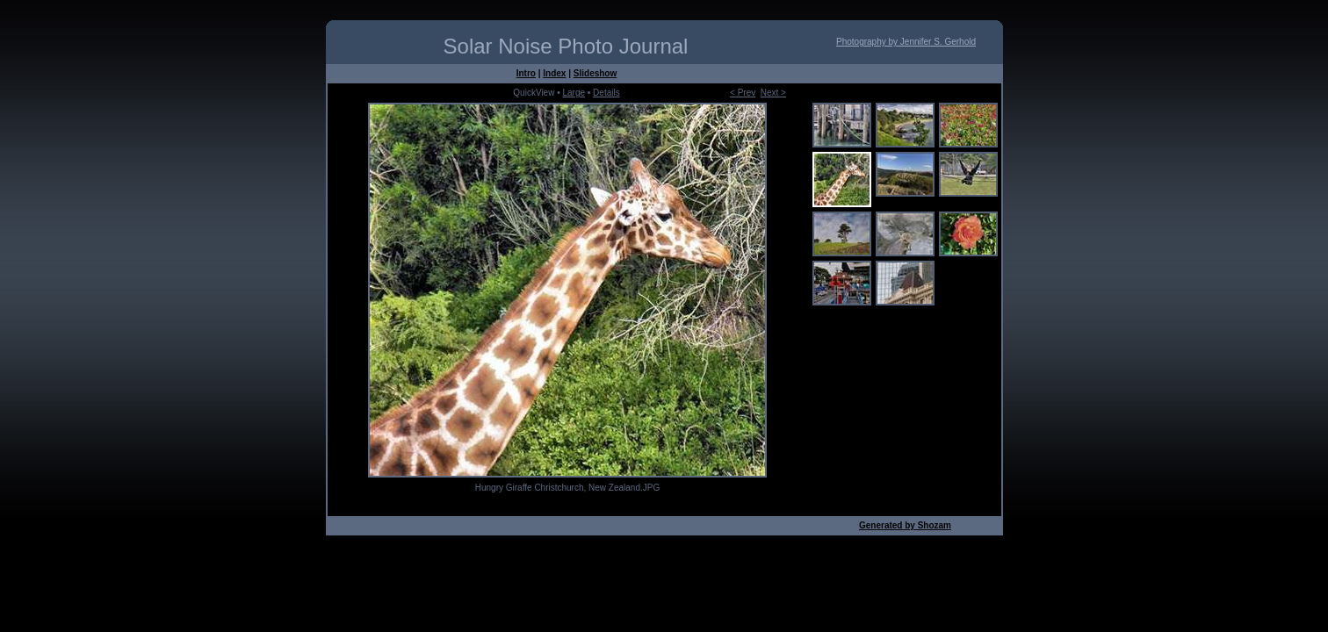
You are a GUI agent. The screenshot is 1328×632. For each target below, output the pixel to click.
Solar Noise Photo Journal (566, 46)
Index (554, 73)
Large (573, 92)
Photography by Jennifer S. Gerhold (906, 42)
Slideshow (595, 73)
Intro (526, 73)
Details (606, 92)
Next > (773, 92)
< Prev (742, 92)
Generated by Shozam (905, 525)
